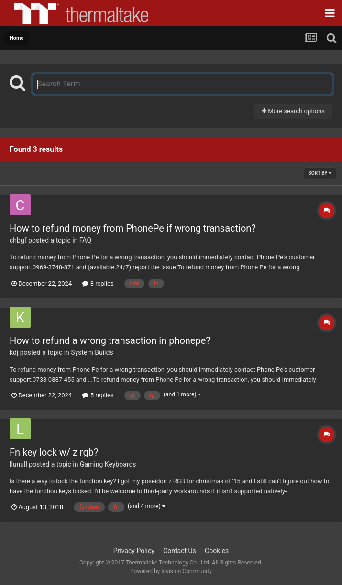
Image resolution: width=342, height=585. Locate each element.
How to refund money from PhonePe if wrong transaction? (133, 228)
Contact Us (179, 550)
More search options (293, 111)
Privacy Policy (133, 550)
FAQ (85, 240)
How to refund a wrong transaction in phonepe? (110, 340)
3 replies (97, 283)
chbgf (18, 240)
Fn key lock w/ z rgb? (54, 452)
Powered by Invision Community (171, 571)
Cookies (217, 550)
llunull (18, 464)
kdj (14, 352)
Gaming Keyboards (108, 464)
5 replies (97, 395)
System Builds (92, 352)
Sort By (320, 173)
